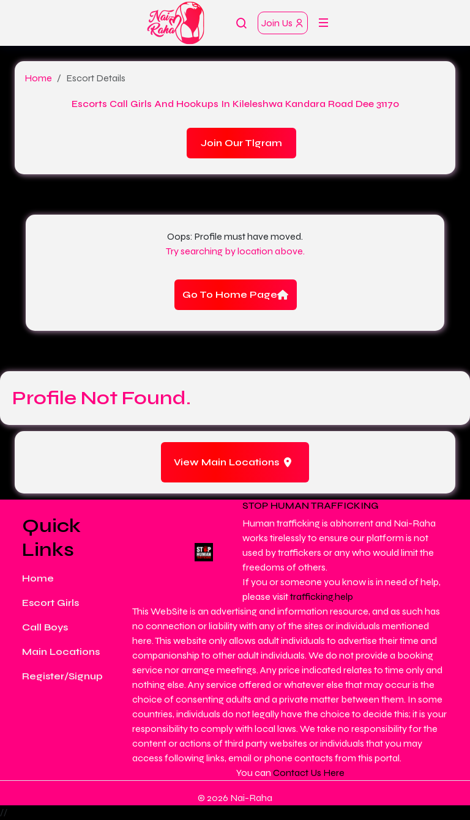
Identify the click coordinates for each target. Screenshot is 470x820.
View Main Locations (232, 462)
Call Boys (45, 627)
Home (38, 78)
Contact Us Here (309, 772)
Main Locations (61, 651)
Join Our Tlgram (241, 143)
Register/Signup (62, 676)
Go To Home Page (235, 294)
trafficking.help (321, 596)
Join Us (282, 23)
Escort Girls (50, 602)
